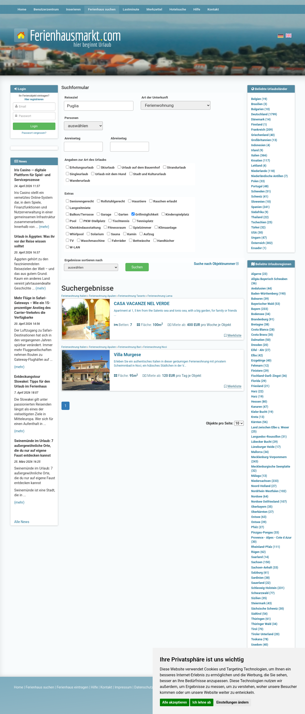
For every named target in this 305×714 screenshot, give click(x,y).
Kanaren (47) (259, 406)
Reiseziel (71, 97)
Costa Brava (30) (262, 334)
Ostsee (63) (259, 517)
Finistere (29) (260, 370)
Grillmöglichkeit (144, 214)
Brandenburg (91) (262, 319)
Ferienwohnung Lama (159, 296)
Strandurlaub (174, 167)
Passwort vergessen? (34, 133)
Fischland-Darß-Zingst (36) (269, 376)
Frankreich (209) (262, 129)
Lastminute (131, 9)
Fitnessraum (115, 227)
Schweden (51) (261, 191)
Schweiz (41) (259, 196)
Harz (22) (257, 391)
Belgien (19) (259, 99)
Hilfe (196, 9)
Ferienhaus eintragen (72, 687)
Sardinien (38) (260, 577)
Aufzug (146, 234)
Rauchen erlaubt (163, 201)
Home (22, 9)
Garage (104, 214)
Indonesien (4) (260, 145)
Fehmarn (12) (260, 365)
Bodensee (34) (260, 314)
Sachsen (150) (260, 562)
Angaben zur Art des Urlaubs (85, 160)
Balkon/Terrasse (80, 214)
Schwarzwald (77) (263, 593)
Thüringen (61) (261, 619)
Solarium (95, 234)
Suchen (137, 267)
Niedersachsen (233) (265, 481)
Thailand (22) (260, 217)
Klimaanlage (166, 227)
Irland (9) (257, 150)
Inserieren (73, 9)
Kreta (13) (257, 417)
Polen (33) (258, 181)
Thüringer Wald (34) (264, 624)
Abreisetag (119, 138)
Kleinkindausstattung (83, 227)
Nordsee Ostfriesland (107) (269, 501)
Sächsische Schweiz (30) (267, 608)
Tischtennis (118, 221)
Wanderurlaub (78, 180)
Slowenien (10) (261, 201)
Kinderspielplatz (175, 214)
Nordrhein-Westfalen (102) (269, 491)
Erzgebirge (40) (261, 360)
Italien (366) (259, 155)
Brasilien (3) (259, 104)
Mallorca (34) (260, 452)
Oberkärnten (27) (262, 512)
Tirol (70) (257, 629)
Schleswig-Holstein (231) (268, 588)
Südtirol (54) (259, 613)
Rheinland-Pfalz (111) (265, 547)
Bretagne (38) (260, 324)
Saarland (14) (260, 557)
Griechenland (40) (263, 135)
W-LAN (73, 247)
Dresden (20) (259, 345)
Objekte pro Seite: (225, 423)
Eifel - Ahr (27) (260, 350)
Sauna (113, 234)
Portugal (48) (260, 186)
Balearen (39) (260, 298)
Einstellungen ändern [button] (232, 702)
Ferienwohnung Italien (74, 296)
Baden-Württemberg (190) (268, 293)
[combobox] (99, 106)
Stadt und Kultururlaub (147, 174)
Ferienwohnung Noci (155, 347)
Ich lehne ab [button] (201, 702)
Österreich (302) (262, 243)
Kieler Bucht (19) (262, 412)
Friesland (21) (260, 386)
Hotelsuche (177, 9)
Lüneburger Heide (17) (266, 447)
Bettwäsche (139, 241)
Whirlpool (75, 234)
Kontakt (213, 9)
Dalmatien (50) (261, 340)
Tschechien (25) (261, 222)
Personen (71, 118)
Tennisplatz (142, 221)
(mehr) (44, 227)
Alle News (21, 522)
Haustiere (137, 201)
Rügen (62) (258, 552)
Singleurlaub (77, 174)
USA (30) (257, 232)
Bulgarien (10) (260, 109)
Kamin (129, 234)
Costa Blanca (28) (263, 329)
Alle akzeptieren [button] (174, 702)
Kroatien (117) (260, 160)
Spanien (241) (260, 207)
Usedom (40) (259, 644)
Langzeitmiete (78, 208)
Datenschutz (143, 687)
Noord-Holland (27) (264, 486)
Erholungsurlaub (80, 167)
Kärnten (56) (259, 422)
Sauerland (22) (261, 583)
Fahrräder (117, 241)
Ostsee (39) (259, 522)
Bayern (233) (259, 309)
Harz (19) (257, 396)
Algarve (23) (259, 274)
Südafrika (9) (259, 212)
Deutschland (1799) (264, 114)
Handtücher (163, 241)
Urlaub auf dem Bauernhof (139, 167)
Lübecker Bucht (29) (264, 441)
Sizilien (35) (259, 598)
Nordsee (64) (260, 496)
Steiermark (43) (261, 603)
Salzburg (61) (260, 572)
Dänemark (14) (261, 119)
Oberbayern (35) (262, 506)
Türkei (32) (258, 227)
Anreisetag (72, 138)
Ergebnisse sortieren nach (84, 260)
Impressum (123, 687)
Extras (69, 193)
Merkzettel (154, 9)
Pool (71, 221)
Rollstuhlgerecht (111, 201)
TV (70, 241)
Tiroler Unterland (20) (265, 634)
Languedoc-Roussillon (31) (269, 436)
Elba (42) (257, 355)
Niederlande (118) (263, 171)
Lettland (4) (258, 165)
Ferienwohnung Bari (130, 347)
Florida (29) (258, 381)
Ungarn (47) (259, 237)
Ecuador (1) (258, 248)
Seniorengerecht (80, 201)
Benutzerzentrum (46, 9)
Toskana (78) (260, 639)
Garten (121, 214)
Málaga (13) (259, 476)
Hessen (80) (259, 401)
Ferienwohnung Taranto (132, 296)
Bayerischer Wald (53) (265, 304)
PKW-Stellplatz (92, 221)
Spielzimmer (140, 227)
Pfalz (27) (257, 527)
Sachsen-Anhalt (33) (264, 567)
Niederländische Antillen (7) (269, 176)
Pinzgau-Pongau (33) (265, 532)
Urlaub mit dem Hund (108, 174)
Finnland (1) (259, 124)
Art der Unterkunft (154, 97)
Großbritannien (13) (264, 140)
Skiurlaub (105, 167)
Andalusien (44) (261, 288)
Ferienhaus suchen (101, 9)
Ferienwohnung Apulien (102, 296)
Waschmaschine (91, 241)
